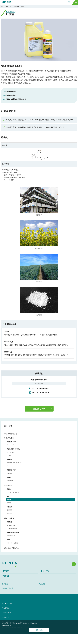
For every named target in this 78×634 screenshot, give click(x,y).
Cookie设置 (5, 617)
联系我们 (5, 584)
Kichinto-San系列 (12, 528)
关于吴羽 (5, 571)
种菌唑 (9, 503)
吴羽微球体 (10, 480)
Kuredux (9, 473)
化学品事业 (8, 485)
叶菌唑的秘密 (10, 95)
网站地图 (42, 584)
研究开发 (5, 576)
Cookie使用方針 (6, 612)
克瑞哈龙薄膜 (11, 535)
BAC (8, 466)
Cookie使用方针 (6, 625)
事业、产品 (8, 426)
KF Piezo (9, 455)
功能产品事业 (9, 438)
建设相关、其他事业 (11, 548)
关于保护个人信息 (7, 603)
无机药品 (9, 510)
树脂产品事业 (9, 518)
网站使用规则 (6, 608)
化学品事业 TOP (39, 409)
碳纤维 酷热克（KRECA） (15, 462)
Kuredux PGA (6, 588)
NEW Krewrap (11, 525)
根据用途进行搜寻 (10, 434)
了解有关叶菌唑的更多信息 (15, 99)
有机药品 (9, 513)
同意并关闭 (39, 630)
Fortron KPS (10, 445)
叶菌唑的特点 (10, 91)
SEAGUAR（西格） (13, 543)
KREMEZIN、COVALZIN (14, 492)
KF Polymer (10, 452)
